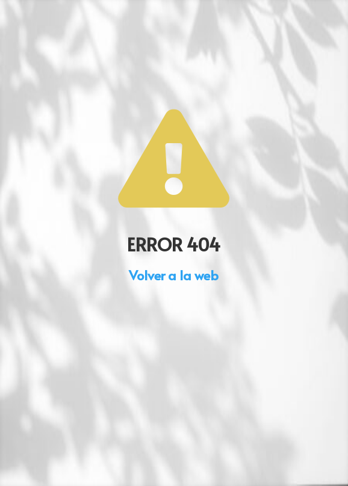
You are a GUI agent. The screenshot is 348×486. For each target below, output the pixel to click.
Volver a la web (174, 275)
